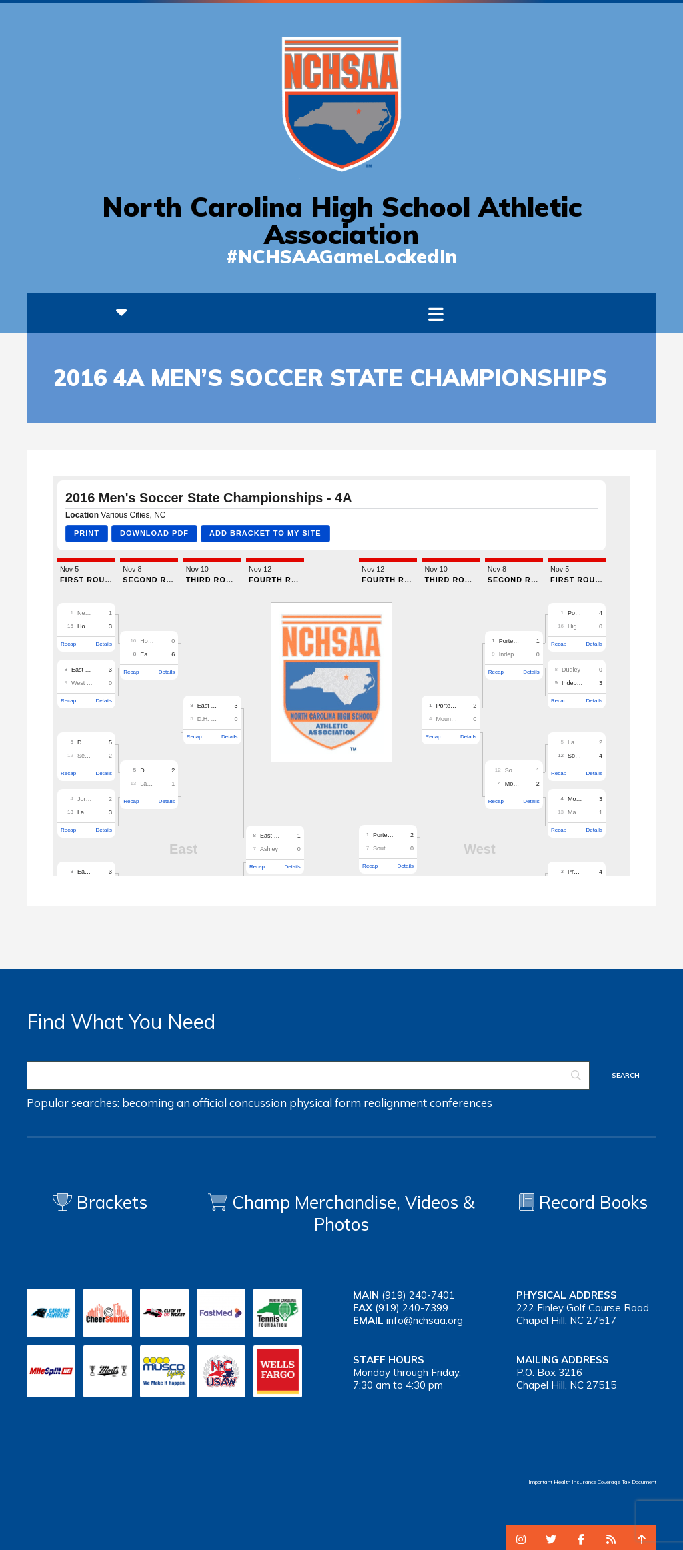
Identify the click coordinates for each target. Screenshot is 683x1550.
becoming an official (174, 1103)
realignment (395, 1103)
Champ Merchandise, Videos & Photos (353, 1213)
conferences (461, 1103)
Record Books (583, 1202)
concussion (258, 1103)
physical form (325, 1103)
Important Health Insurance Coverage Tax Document (592, 1482)
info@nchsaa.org (424, 1320)
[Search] (308, 1075)
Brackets (100, 1202)
